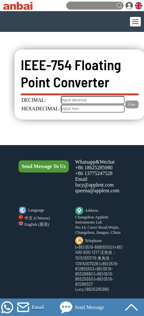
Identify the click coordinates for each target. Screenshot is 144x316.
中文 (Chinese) (37, 218)
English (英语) (37, 224)
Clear (131, 104)
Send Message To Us (44, 166)
